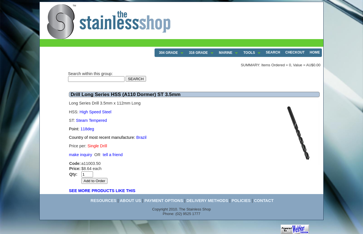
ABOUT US (130, 200)
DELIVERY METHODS (207, 200)
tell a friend (113, 154)
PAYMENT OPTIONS (163, 200)
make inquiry (80, 154)
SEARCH (273, 52)
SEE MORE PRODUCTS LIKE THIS (102, 190)
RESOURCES (103, 200)
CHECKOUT (295, 52)
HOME (315, 52)
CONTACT (263, 200)
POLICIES (240, 200)
